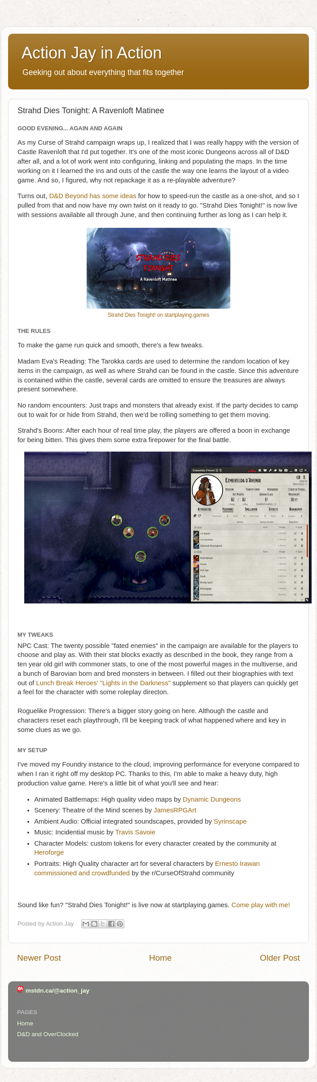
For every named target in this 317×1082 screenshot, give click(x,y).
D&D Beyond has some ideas (92, 196)
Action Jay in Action (92, 53)
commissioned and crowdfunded (82, 873)
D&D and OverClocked (48, 1034)
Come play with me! (260, 905)
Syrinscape (230, 821)
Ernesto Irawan (237, 863)
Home (160, 957)
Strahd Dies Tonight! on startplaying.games (158, 315)
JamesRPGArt (175, 810)
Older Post (280, 957)
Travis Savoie (135, 832)
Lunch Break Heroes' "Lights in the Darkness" (104, 683)
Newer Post (39, 957)
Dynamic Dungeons (212, 799)
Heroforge (49, 852)
